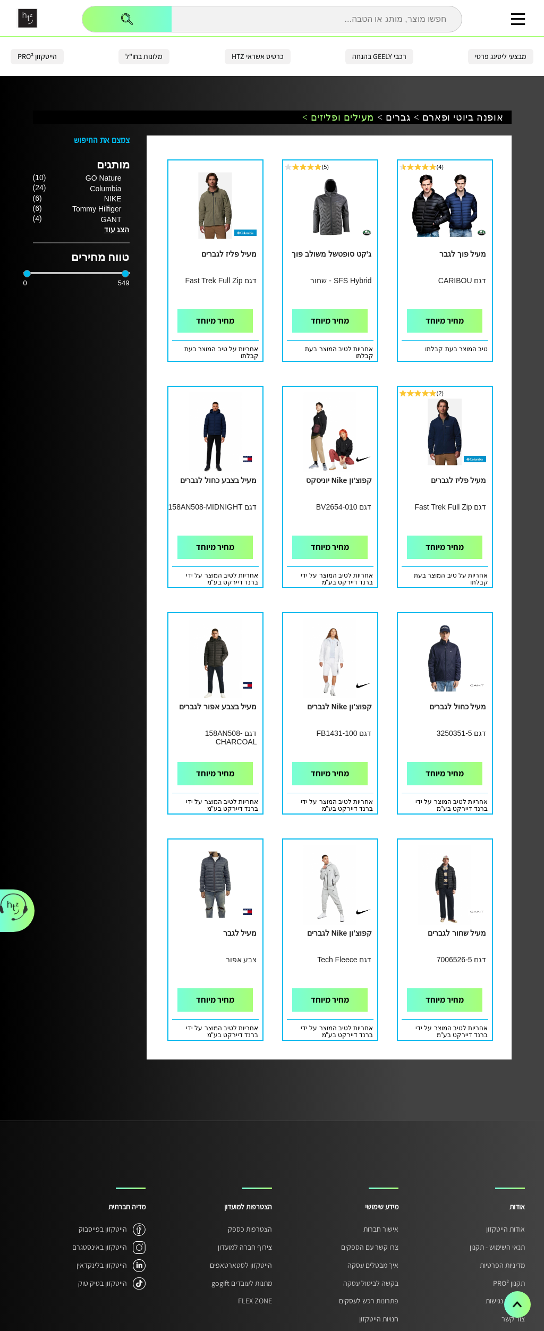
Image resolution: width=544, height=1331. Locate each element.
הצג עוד (117, 229)
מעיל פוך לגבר (463, 254)
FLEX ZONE (255, 1300)
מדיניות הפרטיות (502, 1265)
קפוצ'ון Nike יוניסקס (339, 481)
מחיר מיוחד (445, 320)
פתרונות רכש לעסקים (368, 1300)
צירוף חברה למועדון (245, 1247)
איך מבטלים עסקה (372, 1265)
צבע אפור (241, 959)
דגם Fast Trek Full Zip (221, 280)
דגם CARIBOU (462, 280)
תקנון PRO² (509, 1283)
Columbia (105, 188)
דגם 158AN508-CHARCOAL (231, 737)
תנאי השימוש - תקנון (497, 1247)
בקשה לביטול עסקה (370, 1283)
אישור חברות (380, 1229)
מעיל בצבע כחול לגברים (218, 481)
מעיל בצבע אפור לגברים (218, 707)
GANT (111, 219)
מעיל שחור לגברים (457, 933)
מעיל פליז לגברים (229, 254)
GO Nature (104, 178)
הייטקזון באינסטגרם (99, 1247)
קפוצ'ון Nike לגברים (339, 707)
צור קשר (513, 1319)
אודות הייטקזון (505, 1229)
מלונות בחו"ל (144, 56)
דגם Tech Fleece (344, 959)
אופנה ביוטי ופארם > (459, 118)
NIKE (113, 198)
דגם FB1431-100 (344, 733)
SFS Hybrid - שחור (340, 280)
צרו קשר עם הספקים (369, 1247)
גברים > (394, 118)
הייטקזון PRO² (37, 56)
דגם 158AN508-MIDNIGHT (212, 507)
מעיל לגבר (240, 933)
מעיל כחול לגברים (458, 707)
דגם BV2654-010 (344, 507)
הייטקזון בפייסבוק (103, 1229)
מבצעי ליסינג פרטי (500, 56)
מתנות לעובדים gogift (241, 1283)
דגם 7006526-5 (462, 959)
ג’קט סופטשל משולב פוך (332, 254)
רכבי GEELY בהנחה (379, 56)
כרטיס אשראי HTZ (258, 56)
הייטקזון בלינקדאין (101, 1265)
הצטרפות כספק (250, 1229)
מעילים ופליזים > (338, 118)
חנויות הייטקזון (378, 1319)
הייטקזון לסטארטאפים (241, 1265)
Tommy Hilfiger (97, 209)
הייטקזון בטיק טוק (102, 1283)
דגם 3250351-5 (462, 733)
